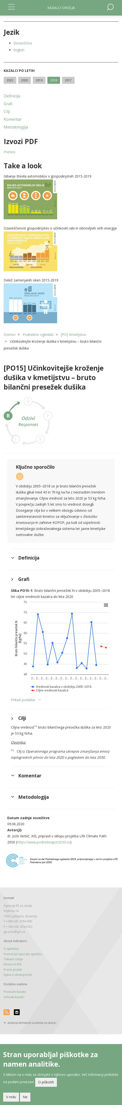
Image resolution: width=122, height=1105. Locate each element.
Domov (10, 334)
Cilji (7, 111)
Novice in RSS (13, 964)
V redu (11, 1098)
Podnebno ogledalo (38, 334)
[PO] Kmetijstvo (73, 334)
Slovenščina (22, 43)
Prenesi (9, 152)
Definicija (12, 96)
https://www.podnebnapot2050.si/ (43, 842)
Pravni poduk (13, 970)
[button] (61, 199)
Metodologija (16, 127)
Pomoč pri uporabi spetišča (23, 954)
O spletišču (11, 949)
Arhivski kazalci (14, 997)
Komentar (13, 119)
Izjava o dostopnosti (18, 975)
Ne (25, 1098)
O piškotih (46, 1083)
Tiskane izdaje (13, 959)
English (18, 50)
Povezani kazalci (15, 992)
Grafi (8, 103)
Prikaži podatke (23, 699)
